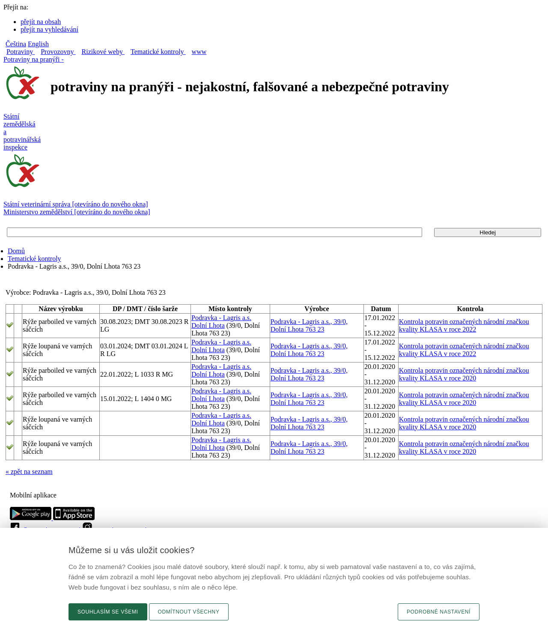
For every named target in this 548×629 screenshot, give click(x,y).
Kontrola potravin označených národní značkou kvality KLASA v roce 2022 (464, 325)
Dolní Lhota (208, 325)
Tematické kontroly (34, 258)
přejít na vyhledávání (49, 29)
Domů (16, 251)
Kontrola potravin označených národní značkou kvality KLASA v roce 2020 (464, 374)
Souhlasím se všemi (107, 612)
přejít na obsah (41, 21)
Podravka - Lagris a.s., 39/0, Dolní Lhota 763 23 (309, 325)
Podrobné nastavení (439, 612)
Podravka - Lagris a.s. (221, 317)
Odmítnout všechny (189, 612)
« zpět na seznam (29, 471)
